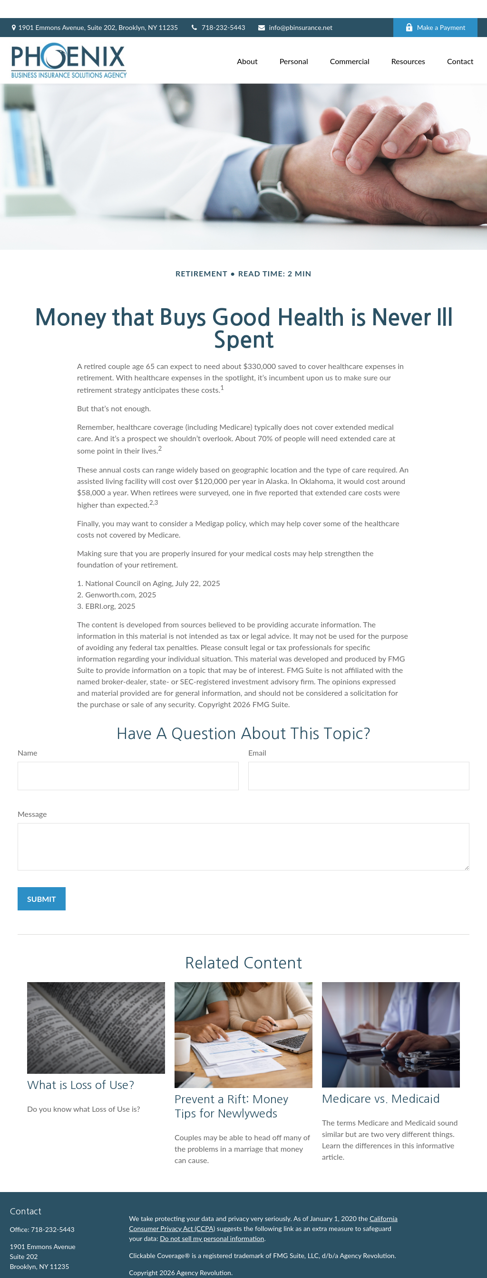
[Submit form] (42, 880)
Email (257, 734)
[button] (247, 42)
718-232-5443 (217, 10)
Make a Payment (435, 10)
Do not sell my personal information (212, 1220)
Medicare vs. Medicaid (381, 1081)
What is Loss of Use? (81, 1067)
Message (32, 795)
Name (28, 734)
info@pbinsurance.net (294, 10)
